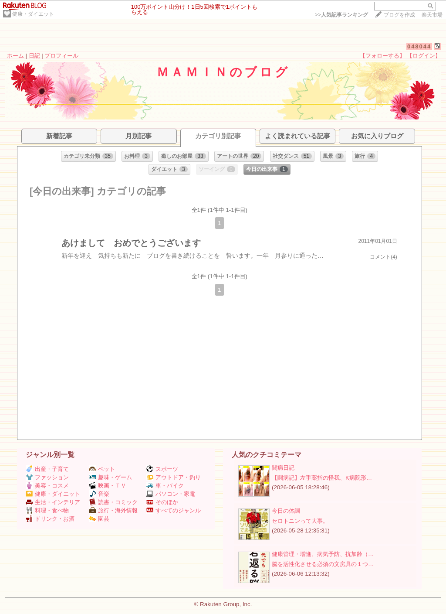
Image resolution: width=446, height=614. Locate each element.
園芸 (99, 518)
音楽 (99, 494)
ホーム (15, 55)
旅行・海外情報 (113, 510)
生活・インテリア (53, 502)
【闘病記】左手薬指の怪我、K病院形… (322, 477)
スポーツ (162, 469)
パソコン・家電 (170, 494)
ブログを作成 (399, 15)
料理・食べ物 (47, 510)
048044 (419, 46)
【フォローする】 (382, 55)
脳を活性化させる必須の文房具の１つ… (323, 564)
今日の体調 (286, 511)
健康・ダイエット (33, 14)
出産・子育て (47, 469)
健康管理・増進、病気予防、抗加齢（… (323, 554)
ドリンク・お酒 (50, 518)
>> (341, 15)
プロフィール (61, 55)
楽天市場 (432, 15)
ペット (102, 469)
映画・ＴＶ (107, 485)
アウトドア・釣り (173, 477)
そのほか (162, 502)
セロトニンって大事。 (300, 521)
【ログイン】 (424, 55)
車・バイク (165, 485)
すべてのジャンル (173, 510)
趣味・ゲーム (110, 477)
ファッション (47, 477)
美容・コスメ (47, 485)
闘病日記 (283, 467)
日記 (34, 55)
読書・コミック (113, 502)
